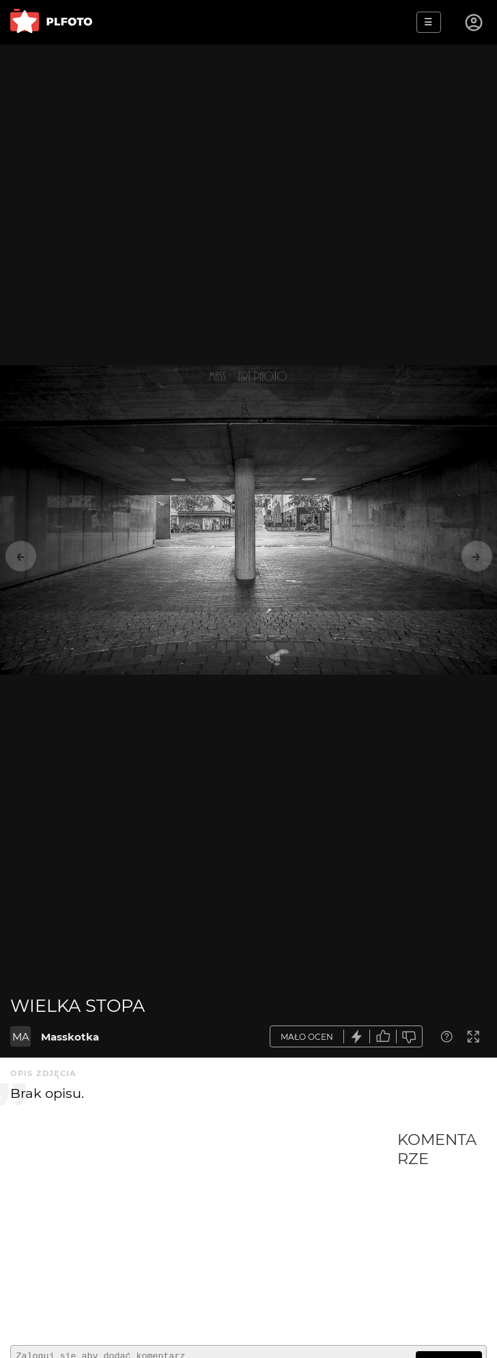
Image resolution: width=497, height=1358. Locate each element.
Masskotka (70, 1036)
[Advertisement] (203, 1232)
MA (20, 1036)
